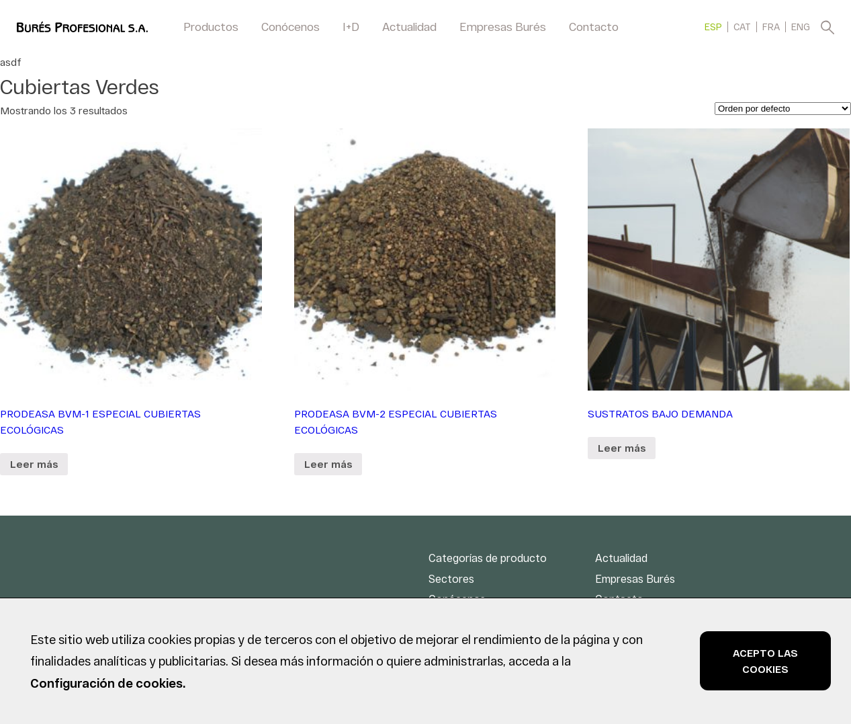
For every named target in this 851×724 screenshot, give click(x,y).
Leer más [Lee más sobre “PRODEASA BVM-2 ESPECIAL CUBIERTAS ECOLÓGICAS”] (328, 464)
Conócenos (290, 26)
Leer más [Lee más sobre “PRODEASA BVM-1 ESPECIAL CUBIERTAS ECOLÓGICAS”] (34, 464)
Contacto (594, 26)
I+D (351, 26)
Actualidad (409, 26)
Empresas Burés (502, 26)
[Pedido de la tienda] (783, 108)
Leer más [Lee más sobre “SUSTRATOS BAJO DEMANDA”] (621, 448)
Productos (210, 26)
